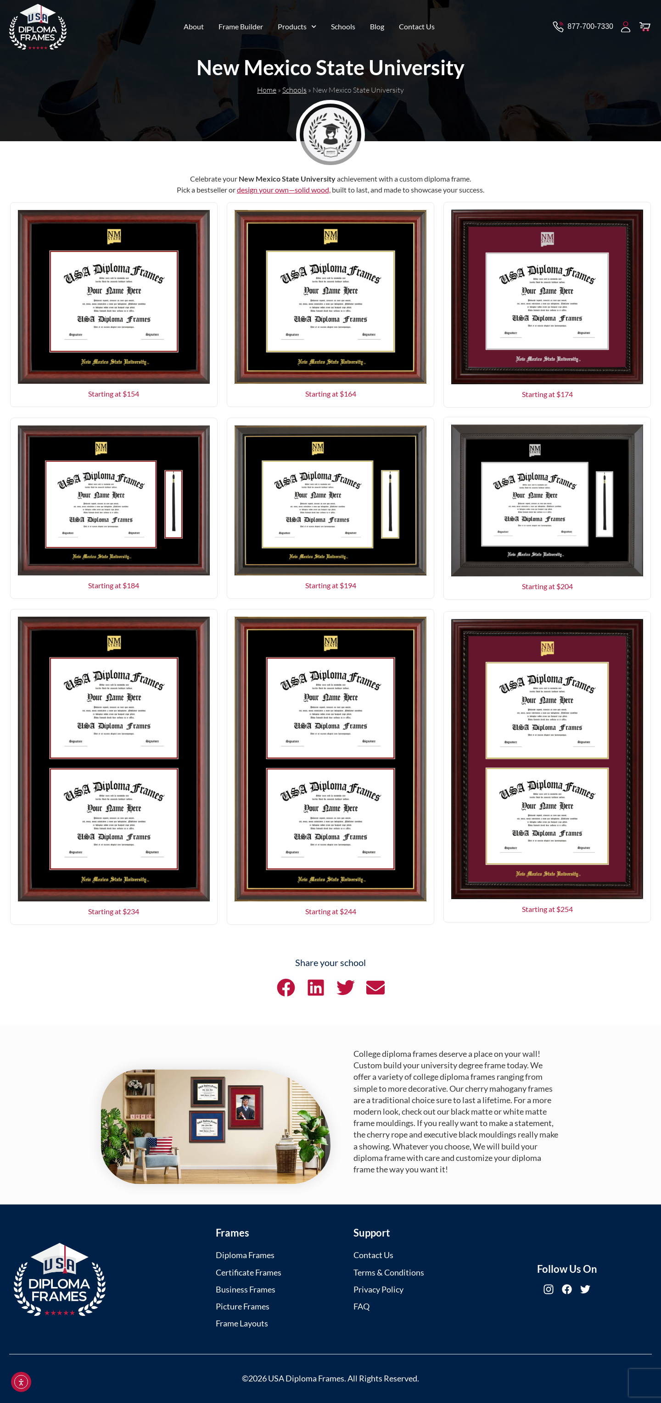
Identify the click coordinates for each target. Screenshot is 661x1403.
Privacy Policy (378, 1289)
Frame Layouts (242, 1323)
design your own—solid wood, (283, 189)
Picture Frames (242, 1306)
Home (266, 89)
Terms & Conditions (388, 1272)
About (194, 23)
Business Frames (245, 1289)
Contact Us (417, 23)
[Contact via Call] (582, 23)
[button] (285, 987)
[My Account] (626, 23)
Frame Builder (240, 23)
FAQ (361, 1306)
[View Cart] (645, 23)
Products (297, 24)
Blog (377, 23)
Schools (343, 23)
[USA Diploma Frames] (60, 1279)
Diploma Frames (245, 1255)
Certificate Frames (248, 1272)
